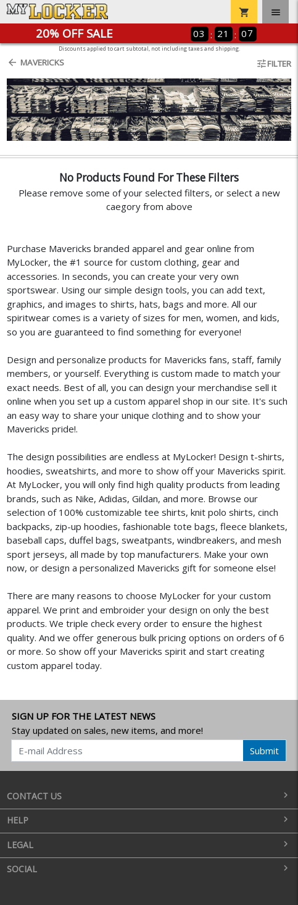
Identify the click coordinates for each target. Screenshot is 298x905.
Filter (273, 63)
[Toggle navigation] (275, 11)
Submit (264, 750)
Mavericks (35, 62)
